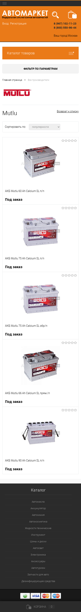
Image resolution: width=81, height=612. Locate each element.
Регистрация (18, 23)
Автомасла (38, 501)
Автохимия (38, 514)
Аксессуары (38, 561)
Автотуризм (38, 567)
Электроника (38, 554)
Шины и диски (38, 541)
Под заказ (13, 199)
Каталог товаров (40, 53)
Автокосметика (38, 521)
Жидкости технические (38, 528)
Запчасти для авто (38, 574)
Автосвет (38, 548)
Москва (72, 35)
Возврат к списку (68, 111)
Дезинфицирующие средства (38, 581)
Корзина (40, 606)
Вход (5, 23)
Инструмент (38, 534)
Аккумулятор (38, 508)
